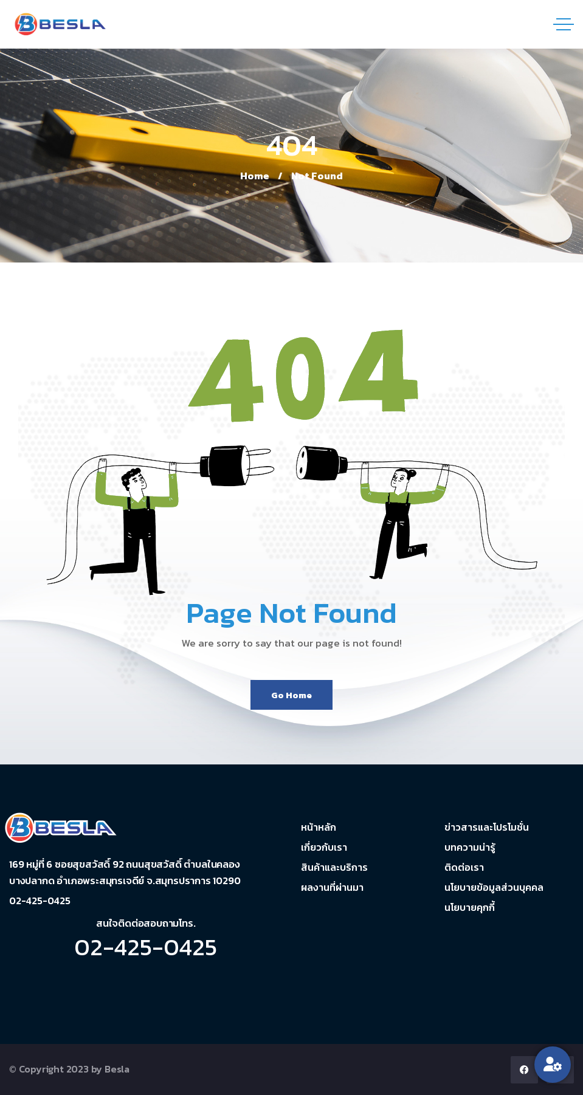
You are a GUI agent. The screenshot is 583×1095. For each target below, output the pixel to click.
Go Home (291, 695)
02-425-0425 (145, 946)
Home (254, 175)
